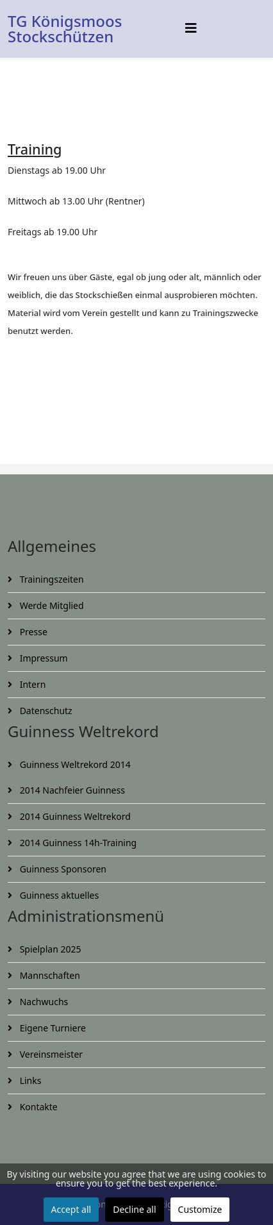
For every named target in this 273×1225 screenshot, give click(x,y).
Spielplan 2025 (49, 949)
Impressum (42, 658)
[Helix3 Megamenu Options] (191, 28)
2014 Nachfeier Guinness (71, 790)
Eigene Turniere (51, 1028)
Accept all (71, 1209)
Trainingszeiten (50, 579)
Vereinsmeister (50, 1054)
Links (29, 1080)
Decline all (134, 1209)
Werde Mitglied (50, 605)
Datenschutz (44, 710)
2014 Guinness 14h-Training (76, 843)
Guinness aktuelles (58, 895)
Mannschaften (48, 975)
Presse (32, 632)
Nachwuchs (42, 1002)
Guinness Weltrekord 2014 (74, 764)
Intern (31, 684)
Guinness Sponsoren (61, 869)
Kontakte (37, 1107)
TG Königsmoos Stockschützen (65, 28)
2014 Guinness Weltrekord (74, 816)
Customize (200, 1209)
